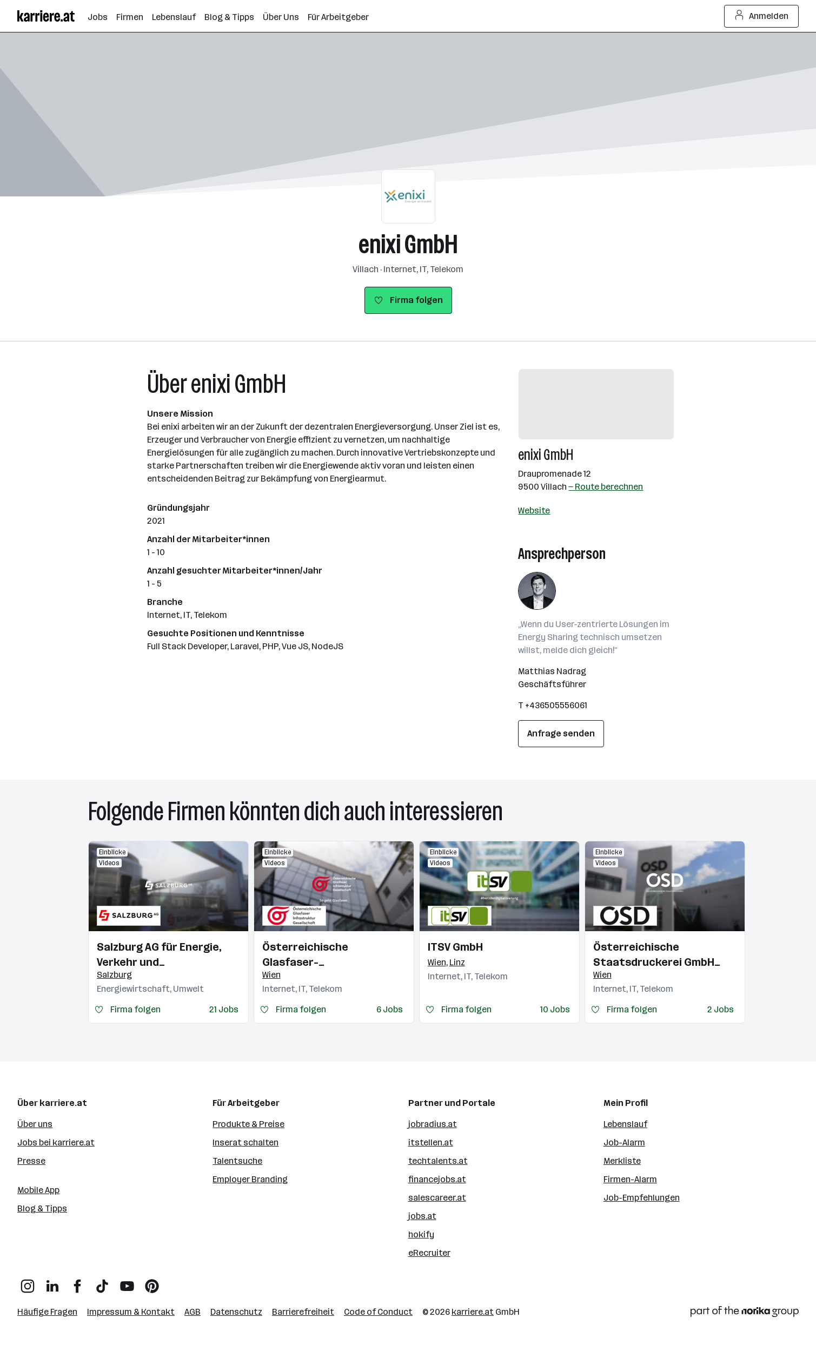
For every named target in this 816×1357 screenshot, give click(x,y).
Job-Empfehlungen (641, 1198)
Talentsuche (237, 1161)
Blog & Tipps (42, 1208)
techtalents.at (438, 1161)
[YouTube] (127, 1282)
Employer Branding (250, 1179)
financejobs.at (437, 1179)
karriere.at (473, 1312)
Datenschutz (236, 1312)
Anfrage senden (561, 733)
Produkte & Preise (248, 1124)
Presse (31, 1161)
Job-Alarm (624, 1142)
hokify (421, 1234)
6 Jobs (389, 1009)
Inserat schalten (245, 1142)
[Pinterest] (152, 1282)
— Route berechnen (605, 487)
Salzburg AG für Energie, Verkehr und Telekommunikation (159, 955)
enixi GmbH (408, 244)
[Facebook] (77, 1282)
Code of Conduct (378, 1312)
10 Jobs (555, 1009)
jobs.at (422, 1216)
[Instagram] (27, 1282)
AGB (192, 1312)
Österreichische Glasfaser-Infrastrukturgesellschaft (332, 955)
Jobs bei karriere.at (56, 1142)
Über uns (34, 1124)
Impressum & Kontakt (131, 1312)
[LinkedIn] (52, 1282)
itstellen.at (430, 1142)
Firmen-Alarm (630, 1179)
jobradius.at (432, 1124)
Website (534, 510)
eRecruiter (429, 1253)
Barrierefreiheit (303, 1312)
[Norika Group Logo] (745, 1313)
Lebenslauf (625, 1124)
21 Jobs (223, 1009)
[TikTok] (102, 1282)
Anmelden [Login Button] (761, 16)
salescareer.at (437, 1198)
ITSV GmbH (455, 946)
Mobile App (38, 1190)
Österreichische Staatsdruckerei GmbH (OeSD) (653, 955)
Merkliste (622, 1161)
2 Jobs (720, 1009)
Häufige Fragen (47, 1312)
